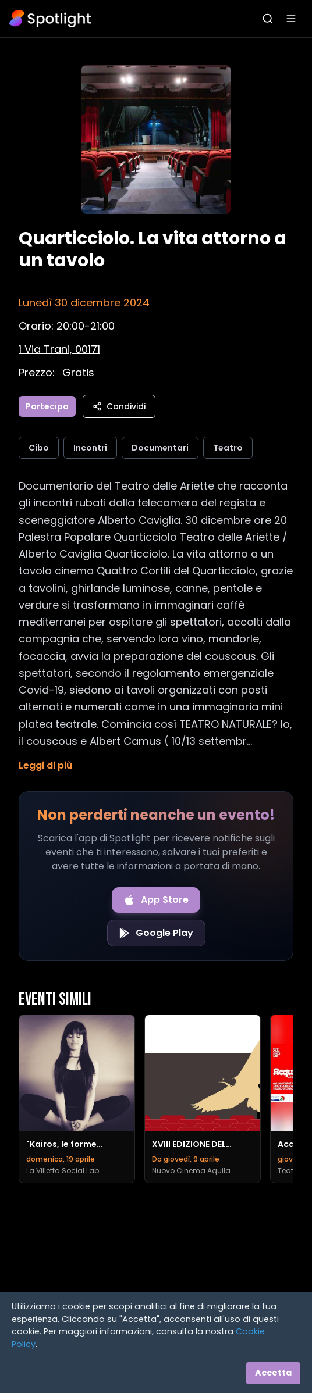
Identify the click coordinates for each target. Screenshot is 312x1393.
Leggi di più (45, 765)
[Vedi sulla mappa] (59, 349)
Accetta (273, 1372)
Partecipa (47, 406)
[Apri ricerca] (267, 18)
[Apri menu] (291, 18)
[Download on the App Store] (156, 900)
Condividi (119, 406)
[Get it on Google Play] (156, 933)
